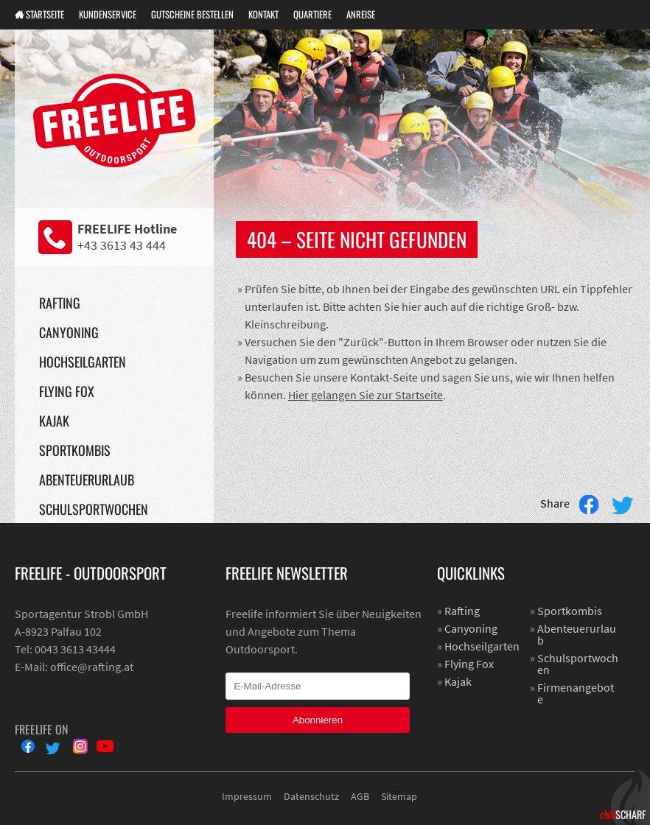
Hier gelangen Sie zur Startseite (365, 394)
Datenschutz (311, 796)
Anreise (360, 14)
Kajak (54, 420)
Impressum (247, 796)
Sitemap (399, 796)
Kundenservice (107, 14)
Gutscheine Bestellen (192, 14)
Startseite (45, 14)
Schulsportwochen (93, 509)
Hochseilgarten (82, 361)
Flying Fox (66, 391)
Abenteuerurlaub (86, 479)
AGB (360, 796)
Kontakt (263, 14)
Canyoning (69, 332)
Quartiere (312, 14)
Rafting (59, 302)
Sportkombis (75, 450)
